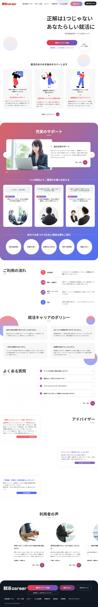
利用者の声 (55, 4)
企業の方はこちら (90, 3)
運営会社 (55, 599)
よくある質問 (63, 4)
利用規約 (63, 599)
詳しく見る (81, 162)
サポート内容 (38, 4)
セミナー (46, 4)
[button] (6, 155)
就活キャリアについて (50, 114)
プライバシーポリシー (74, 599)
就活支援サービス (27, 4)
